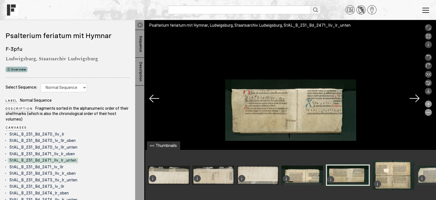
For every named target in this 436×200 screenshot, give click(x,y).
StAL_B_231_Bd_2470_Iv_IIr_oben (42, 140)
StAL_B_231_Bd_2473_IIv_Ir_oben (42, 173)
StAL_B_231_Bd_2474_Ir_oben (39, 193)
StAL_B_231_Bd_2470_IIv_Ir (36, 134)
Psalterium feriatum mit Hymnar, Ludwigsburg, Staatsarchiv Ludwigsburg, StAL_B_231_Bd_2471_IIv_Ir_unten (250, 25)
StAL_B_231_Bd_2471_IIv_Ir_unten (42, 160)
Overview (18, 69)
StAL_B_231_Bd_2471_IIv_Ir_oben (42, 154)
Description (141, 71)
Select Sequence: (21, 87)
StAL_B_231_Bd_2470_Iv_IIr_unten (43, 147)
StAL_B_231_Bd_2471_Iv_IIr (36, 167)
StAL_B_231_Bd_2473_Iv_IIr (36, 186)
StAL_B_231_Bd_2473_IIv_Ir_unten (43, 180)
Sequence (141, 44)
